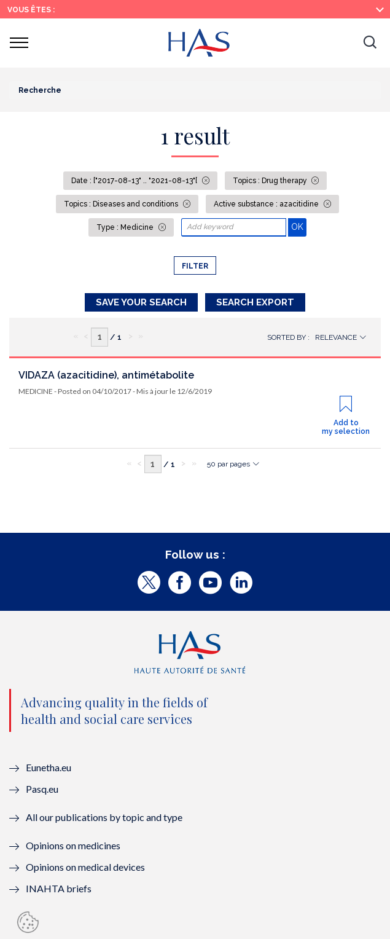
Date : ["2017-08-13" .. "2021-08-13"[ (135, 180)
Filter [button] (195, 266)
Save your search (141, 302)
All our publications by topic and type (104, 817)
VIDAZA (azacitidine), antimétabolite (106, 375)
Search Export (255, 302)
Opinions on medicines (73, 845)
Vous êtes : (31, 10)
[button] (369, 43)
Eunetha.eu (48, 767)
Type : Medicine (125, 227)
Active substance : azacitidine (267, 204)
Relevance (336, 337)
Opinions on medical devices (85, 867)
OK (298, 226)
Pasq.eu (42, 789)
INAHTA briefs (59, 888)
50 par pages (228, 464)
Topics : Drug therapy (271, 180)
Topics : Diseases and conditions (122, 204)
